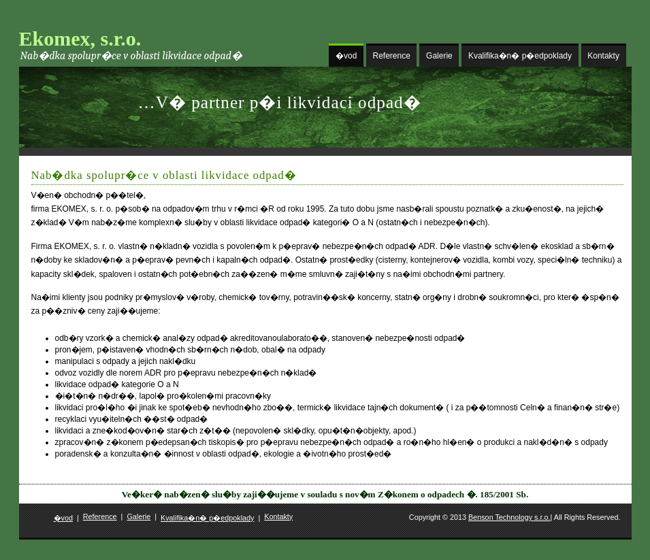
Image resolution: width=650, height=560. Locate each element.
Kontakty (603, 56)
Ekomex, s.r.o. (80, 38)
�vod (346, 56)
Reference (391, 56)
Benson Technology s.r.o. (509, 517)
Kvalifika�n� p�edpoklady (520, 56)
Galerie (439, 56)
